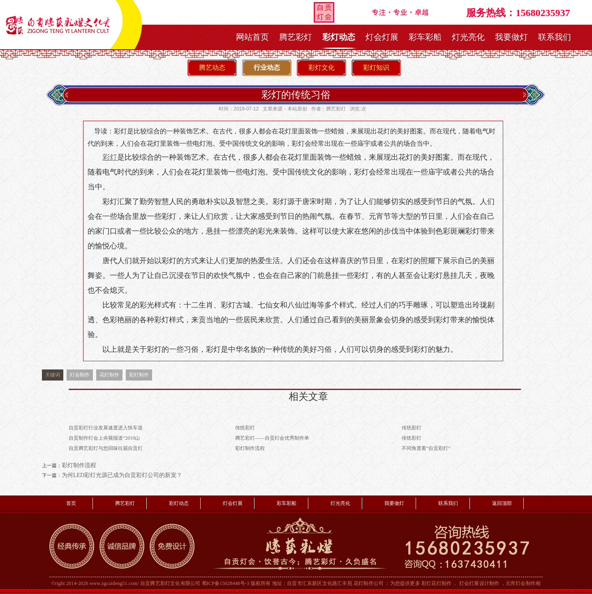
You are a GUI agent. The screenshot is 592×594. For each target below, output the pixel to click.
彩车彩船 (425, 36)
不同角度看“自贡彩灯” (426, 448)
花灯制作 (109, 375)
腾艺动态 (212, 67)
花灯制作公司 (369, 583)
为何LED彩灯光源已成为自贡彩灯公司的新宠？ (122, 475)
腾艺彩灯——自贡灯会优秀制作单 (272, 438)
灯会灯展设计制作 (479, 583)
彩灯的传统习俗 (296, 94)
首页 (71, 503)
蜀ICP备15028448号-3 (226, 583)
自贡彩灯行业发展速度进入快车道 (106, 428)
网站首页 (252, 36)
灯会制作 (80, 375)
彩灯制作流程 (250, 448)
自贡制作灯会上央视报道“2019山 (104, 438)
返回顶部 (502, 503)
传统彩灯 (245, 428)
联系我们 (554, 36)
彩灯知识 (376, 67)
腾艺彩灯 (295, 36)
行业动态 (267, 67)
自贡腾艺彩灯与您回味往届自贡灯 (106, 448)
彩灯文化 (321, 67)
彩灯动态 (338, 36)
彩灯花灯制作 (436, 583)
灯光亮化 (468, 36)
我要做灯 (511, 36)
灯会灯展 (381, 36)
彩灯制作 (139, 375)
